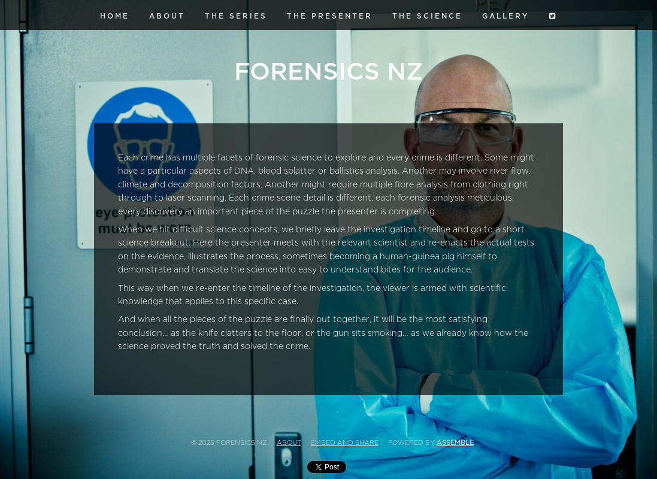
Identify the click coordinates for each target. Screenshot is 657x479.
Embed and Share (345, 442)
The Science (427, 16)
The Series (236, 16)
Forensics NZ (328, 72)
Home (114, 16)
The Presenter (330, 16)
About (167, 16)
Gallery (505, 16)
